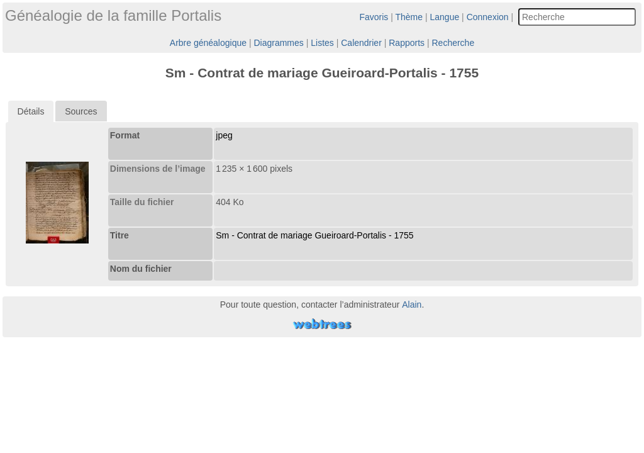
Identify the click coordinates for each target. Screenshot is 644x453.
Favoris (373, 17)
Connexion (488, 17)
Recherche (452, 43)
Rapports (407, 43)
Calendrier (361, 43)
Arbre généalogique (208, 43)
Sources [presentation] (81, 111)
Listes (322, 43)
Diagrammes (278, 43)
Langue (445, 17)
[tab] (31, 111)
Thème (409, 17)
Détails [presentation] (31, 111)
